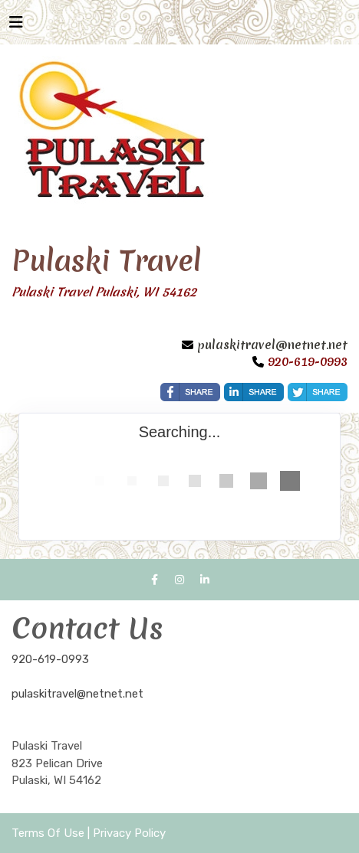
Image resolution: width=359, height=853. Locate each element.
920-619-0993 (50, 659)
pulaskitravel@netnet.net (272, 344)
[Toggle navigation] (16, 26)
